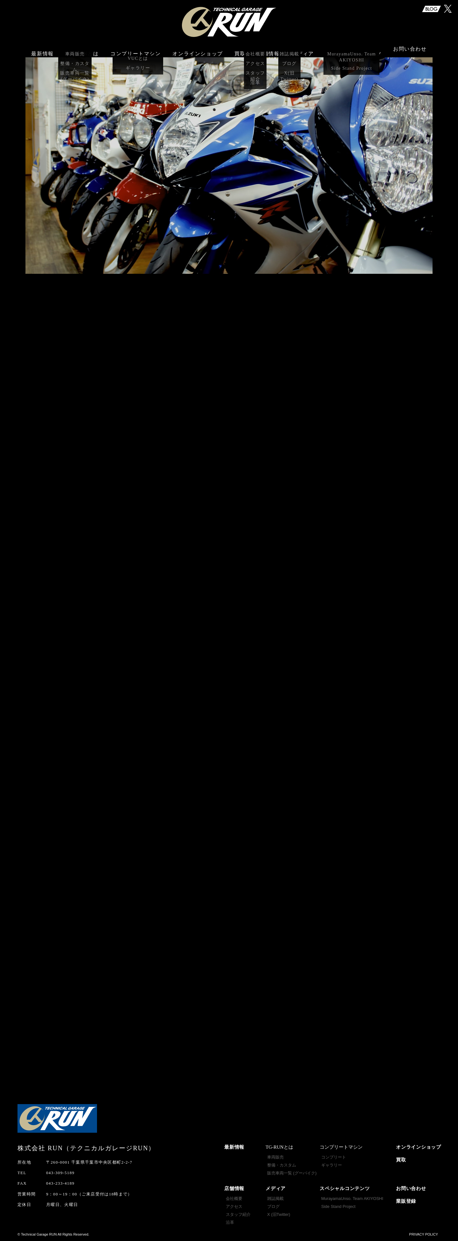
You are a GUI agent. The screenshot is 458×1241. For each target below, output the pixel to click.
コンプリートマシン (135, 50)
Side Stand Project (338, 1206)
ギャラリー (331, 1165)
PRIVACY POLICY (423, 1234)
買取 (240, 50)
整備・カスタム (281, 1165)
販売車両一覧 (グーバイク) (291, 1173)
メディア (276, 1188)
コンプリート (333, 1157)
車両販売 (275, 1157)
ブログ (273, 1206)
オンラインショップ (197, 50)
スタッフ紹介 (238, 1214)
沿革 (230, 1222)
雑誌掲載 (275, 1198)
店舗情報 (234, 1188)
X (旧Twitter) (278, 1214)
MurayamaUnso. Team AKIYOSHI (352, 1198)
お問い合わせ (410, 50)
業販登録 (406, 1201)
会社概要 (234, 1198)
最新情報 (42, 50)
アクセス (234, 1206)
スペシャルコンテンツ (345, 1188)
